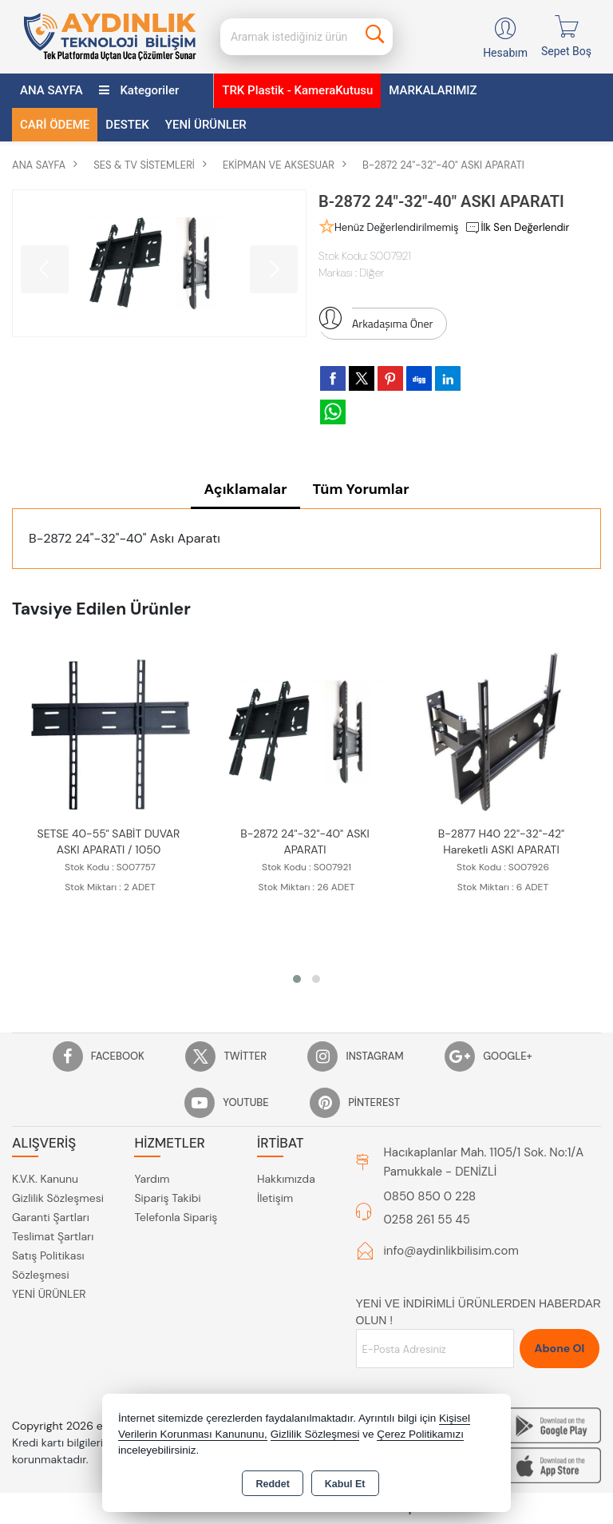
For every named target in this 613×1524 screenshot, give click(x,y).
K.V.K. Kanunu (45, 1180)
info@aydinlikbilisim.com (451, 1251)
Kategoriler (139, 90)
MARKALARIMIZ (433, 90)
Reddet (272, 1484)
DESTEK (126, 124)
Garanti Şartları (50, 1219)
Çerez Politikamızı (420, 1434)
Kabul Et (345, 1484)
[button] (296, 980)
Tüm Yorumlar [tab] (361, 489)
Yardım (151, 1180)
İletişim (275, 1199)
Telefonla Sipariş (175, 1219)
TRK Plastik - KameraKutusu (297, 90)
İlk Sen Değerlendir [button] (517, 228)
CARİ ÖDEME (54, 124)
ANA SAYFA (51, 90)
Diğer (371, 272)
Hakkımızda (286, 1180)
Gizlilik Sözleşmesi (58, 1199)
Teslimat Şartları (52, 1238)
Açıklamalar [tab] (245, 489)
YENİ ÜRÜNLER (49, 1295)
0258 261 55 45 (427, 1221)
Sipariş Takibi (167, 1199)
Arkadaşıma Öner (375, 320)
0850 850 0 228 (430, 1197)
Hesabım (505, 52)
